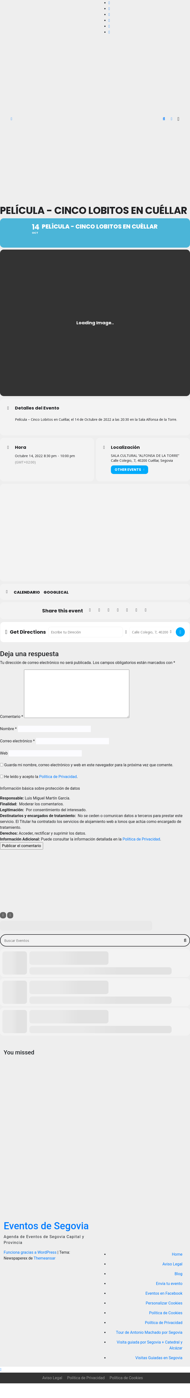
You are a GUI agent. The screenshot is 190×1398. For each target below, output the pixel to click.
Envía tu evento (169, 1298)
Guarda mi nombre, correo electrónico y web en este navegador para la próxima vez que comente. (88, 779)
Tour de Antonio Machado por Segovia (149, 1347)
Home (177, 1269)
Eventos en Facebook (163, 1308)
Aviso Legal (172, 1278)
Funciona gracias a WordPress (31, 1267)
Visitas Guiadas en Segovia (158, 1372)
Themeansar (44, 1273)
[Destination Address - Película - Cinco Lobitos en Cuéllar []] (151, 646)
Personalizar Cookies (164, 1317)
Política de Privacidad (58, 791)
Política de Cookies (165, 1327)
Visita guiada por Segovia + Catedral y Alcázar (149, 1360)
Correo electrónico (17, 755)
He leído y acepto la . (39, 791)
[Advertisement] (95, 163)
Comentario (11, 731)
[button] (164, 118)
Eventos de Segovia (46, 1240)
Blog (178, 1288)
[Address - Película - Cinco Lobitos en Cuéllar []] (85, 646)
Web (4, 768)
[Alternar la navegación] (178, 119)
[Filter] (3, 930)
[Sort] (10, 930)
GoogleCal (56, 607)
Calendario (27, 607)
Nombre (8, 743)
